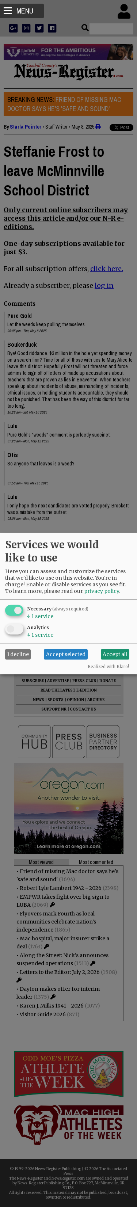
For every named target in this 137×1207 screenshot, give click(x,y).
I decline (18, 654)
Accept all (115, 654)
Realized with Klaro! (108, 666)
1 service (40, 616)
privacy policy (101, 590)
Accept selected (65, 654)
